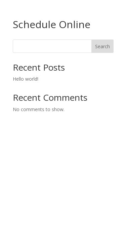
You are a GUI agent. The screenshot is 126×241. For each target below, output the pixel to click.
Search (102, 46)
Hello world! (25, 79)
